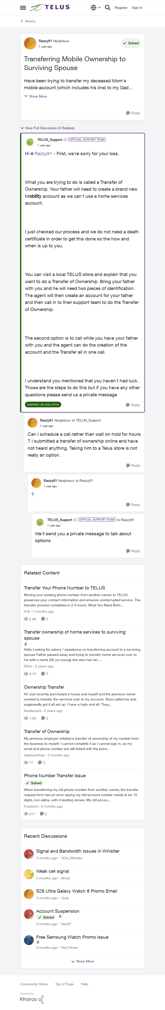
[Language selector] (96, 7)
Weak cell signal (52, 871)
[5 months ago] (57, 754)
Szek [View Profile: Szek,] (65, 898)
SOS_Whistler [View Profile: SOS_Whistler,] (71, 858)
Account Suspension (58, 911)
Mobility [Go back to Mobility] (28, 21)
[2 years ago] (43, 666)
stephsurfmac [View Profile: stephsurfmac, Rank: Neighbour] (34, 755)
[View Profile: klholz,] (29, 874)
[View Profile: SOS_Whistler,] (29, 854)
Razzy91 (43, 153)
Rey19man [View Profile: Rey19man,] (69, 947)
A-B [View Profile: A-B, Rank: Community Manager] (27, 611)
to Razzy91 (84, 480)
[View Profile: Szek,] (29, 894)
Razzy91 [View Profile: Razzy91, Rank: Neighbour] (45, 41)
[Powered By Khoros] (82, 998)
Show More (35, 96)
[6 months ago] (50, 806)
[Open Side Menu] (23, 7)
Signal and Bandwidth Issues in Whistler (77, 851)
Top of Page (64, 984)
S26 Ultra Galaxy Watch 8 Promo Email (76, 891)
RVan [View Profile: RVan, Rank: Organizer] (28, 666)
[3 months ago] (47, 857)
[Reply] (133, 113)
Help (84, 984)
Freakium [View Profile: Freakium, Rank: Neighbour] (31, 806)
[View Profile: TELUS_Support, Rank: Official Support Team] (30, 142)
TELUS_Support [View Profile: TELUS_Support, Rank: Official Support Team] (49, 139)
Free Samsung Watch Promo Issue (72, 937)
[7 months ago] (42, 611)
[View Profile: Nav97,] (29, 914)
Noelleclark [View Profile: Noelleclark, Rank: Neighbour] (32, 711)
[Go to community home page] (51, 8)
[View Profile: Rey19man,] (29, 940)
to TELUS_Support (86, 420)
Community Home (34, 984)
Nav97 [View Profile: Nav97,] (66, 924)
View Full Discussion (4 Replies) (47, 128)
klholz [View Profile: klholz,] (65, 878)
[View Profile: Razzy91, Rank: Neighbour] (30, 43)
